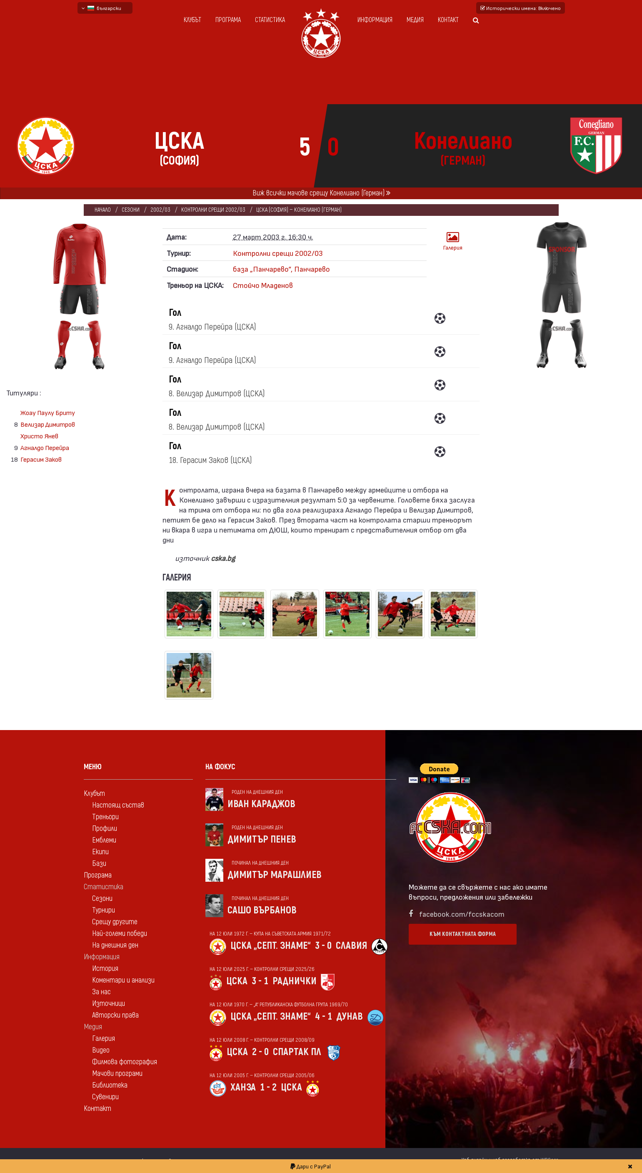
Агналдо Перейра (44, 447)
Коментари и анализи (123, 980)
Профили (104, 828)
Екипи (100, 852)
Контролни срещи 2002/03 (213, 209)
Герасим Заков (41, 459)
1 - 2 (268, 1087)
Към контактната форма (463, 934)
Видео (101, 1050)
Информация (374, 20)
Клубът (192, 20)
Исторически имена (520, 8)
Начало (103, 209)
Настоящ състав (118, 805)
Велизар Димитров (47, 424)
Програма (228, 20)
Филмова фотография (124, 1062)
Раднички (294, 981)
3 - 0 (323, 946)
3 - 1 (260, 981)
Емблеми (104, 840)
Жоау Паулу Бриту (47, 412)
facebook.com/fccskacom (462, 913)
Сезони (131, 209)
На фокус (220, 767)
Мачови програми (117, 1073)
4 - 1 (323, 1016)
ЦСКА (236, 981)
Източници (108, 1003)
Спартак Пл (297, 1052)
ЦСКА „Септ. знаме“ (270, 946)
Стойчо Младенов (263, 284)
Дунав (349, 1016)
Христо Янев (39, 436)
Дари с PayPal (310, 1166)
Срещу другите (114, 922)
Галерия (452, 241)
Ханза (243, 1087)
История (105, 968)
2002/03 (160, 209)
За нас (101, 992)
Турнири (103, 910)
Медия (415, 20)
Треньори (105, 817)
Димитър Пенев (261, 839)
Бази (99, 863)
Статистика (270, 20)
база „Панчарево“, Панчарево (281, 268)
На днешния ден (115, 945)
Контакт (448, 20)
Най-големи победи (119, 933)
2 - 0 (260, 1052)
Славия (351, 946)
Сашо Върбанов (262, 910)
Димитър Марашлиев (274, 875)
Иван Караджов (261, 804)
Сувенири (105, 1097)
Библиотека (109, 1085)
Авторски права (115, 1015)
